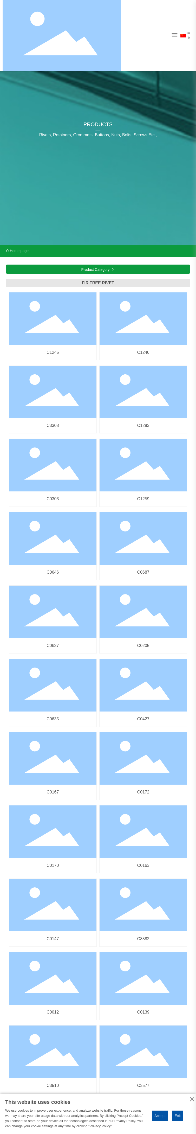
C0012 (53, 1012)
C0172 (143, 792)
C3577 (143, 1085)
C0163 (143, 865)
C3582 (143, 939)
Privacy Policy (100, 1126)
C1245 (53, 352)
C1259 (143, 499)
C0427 (143, 719)
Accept (160, 1116)
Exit (178, 1116)
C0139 (143, 1012)
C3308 (53, 425)
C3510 (53, 1085)
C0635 (53, 719)
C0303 (53, 499)
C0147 (53, 939)
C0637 (53, 645)
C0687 (143, 572)
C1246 (143, 352)
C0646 (53, 572)
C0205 (143, 645)
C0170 (53, 865)
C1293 (143, 425)
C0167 (53, 792)
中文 (185, 35)
